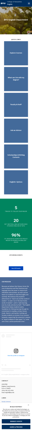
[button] (28, 405)
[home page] (3, 3)
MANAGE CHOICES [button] (16, 421)
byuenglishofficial (14, 374)
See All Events (16, 268)
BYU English (4, 374)
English (9, 4)
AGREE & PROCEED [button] (16, 427)
